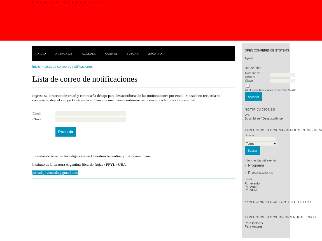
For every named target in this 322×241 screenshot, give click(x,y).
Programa (256, 165)
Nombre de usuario (252, 74)
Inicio (41, 53)
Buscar (133, 53)
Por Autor (251, 186)
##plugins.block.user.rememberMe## (270, 90)
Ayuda (249, 58)
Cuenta (111, 53)
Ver (247, 115)
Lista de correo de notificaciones (69, 67)
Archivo (155, 53)
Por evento (252, 183)
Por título (251, 190)
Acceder (89, 53)
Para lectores (254, 223)
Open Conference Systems (267, 50)
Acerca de (63, 53)
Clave (249, 80)
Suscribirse (252, 118)
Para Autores (254, 226)
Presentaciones (260, 172)
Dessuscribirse (273, 118)
